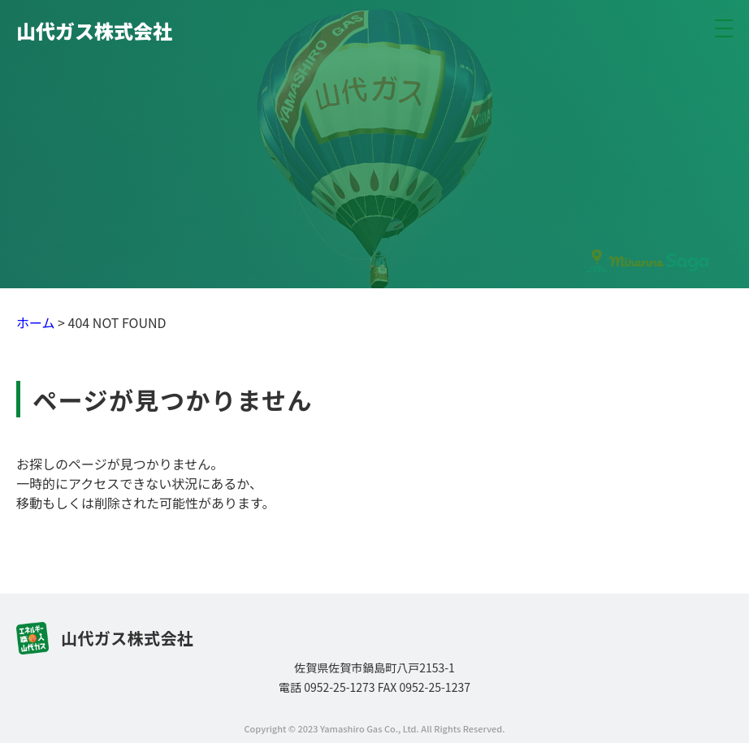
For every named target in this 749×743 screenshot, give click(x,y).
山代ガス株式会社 (94, 30)
